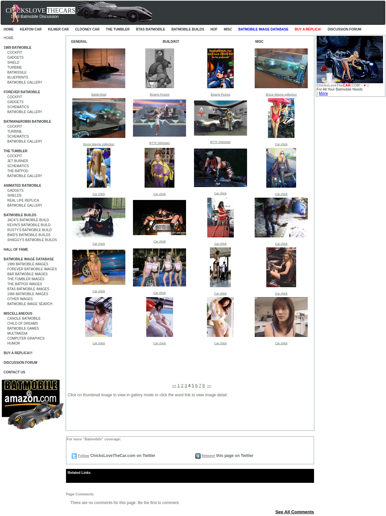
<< (174, 386)
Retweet (208, 456)
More (323, 93)
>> (209, 386)
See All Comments (294, 511)
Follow (83, 456)
